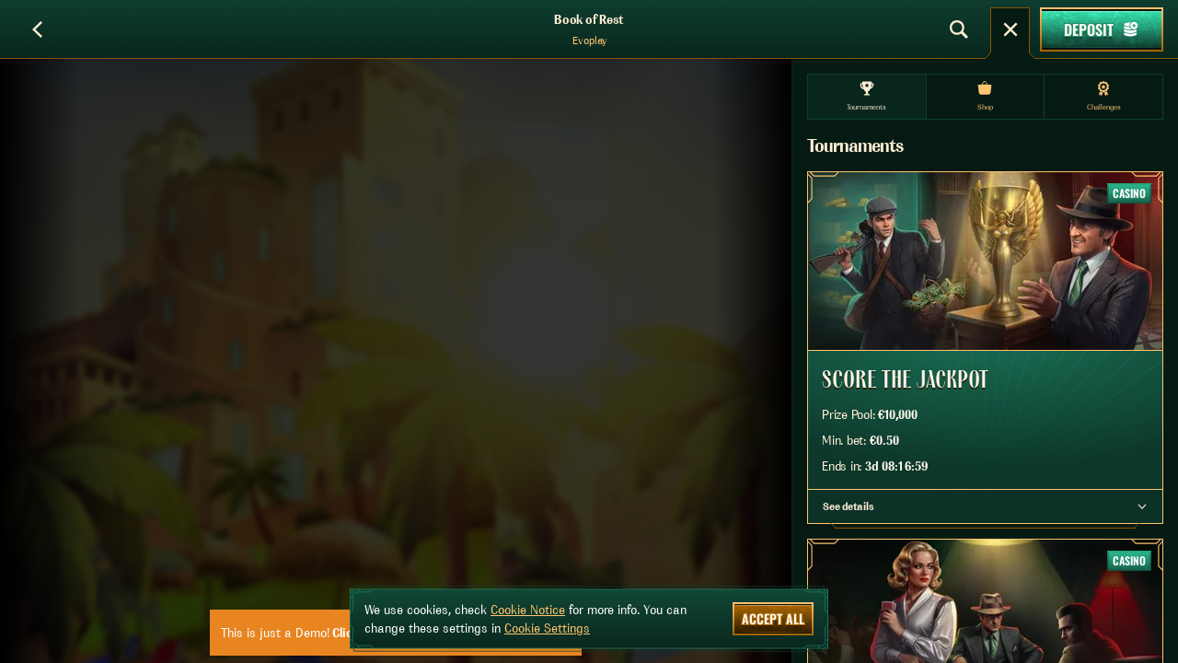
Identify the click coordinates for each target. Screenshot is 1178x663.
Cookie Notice (528, 609)
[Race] (1010, 29)
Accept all (773, 618)
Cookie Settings (547, 628)
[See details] (1142, 506)
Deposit (1101, 29)
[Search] (959, 29)
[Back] (37, 29)
